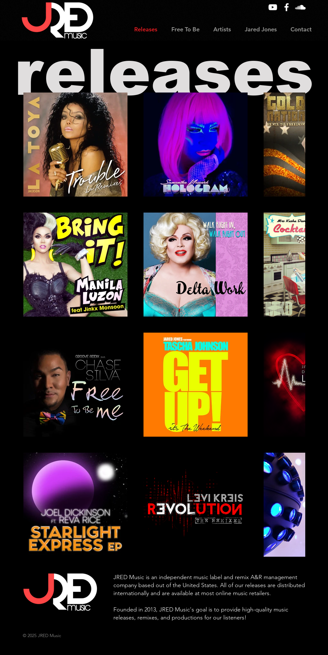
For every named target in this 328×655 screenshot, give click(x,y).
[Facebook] (286, 7)
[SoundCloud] (300, 7)
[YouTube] (272, 7)
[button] (222, 29)
